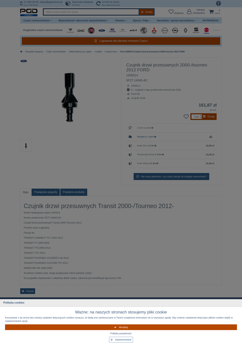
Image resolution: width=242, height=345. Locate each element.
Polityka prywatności (121, 333)
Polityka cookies (13, 302)
